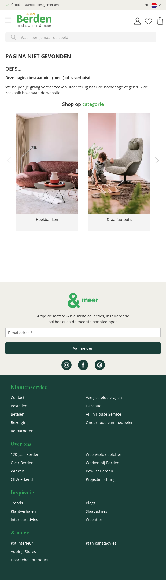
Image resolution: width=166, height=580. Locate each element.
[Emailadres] (83, 332)
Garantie (93, 405)
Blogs (90, 502)
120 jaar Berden (25, 454)
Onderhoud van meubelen (110, 422)
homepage (113, 87)
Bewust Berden (99, 471)
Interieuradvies (24, 519)
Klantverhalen (23, 511)
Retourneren (22, 430)
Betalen (17, 414)
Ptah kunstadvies (101, 543)
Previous (8, 160)
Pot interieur (22, 543)
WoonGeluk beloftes (104, 454)
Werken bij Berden (102, 462)
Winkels (18, 471)
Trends (17, 502)
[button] (152, 5)
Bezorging (20, 422)
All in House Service (103, 414)
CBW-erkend (22, 479)
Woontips (94, 519)
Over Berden (22, 462)
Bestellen (19, 405)
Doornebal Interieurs (29, 559)
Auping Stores (23, 551)
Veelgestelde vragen (104, 397)
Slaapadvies (96, 511)
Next (157, 160)
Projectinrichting (101, 479)
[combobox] (80, 37)
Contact (17, 397)
